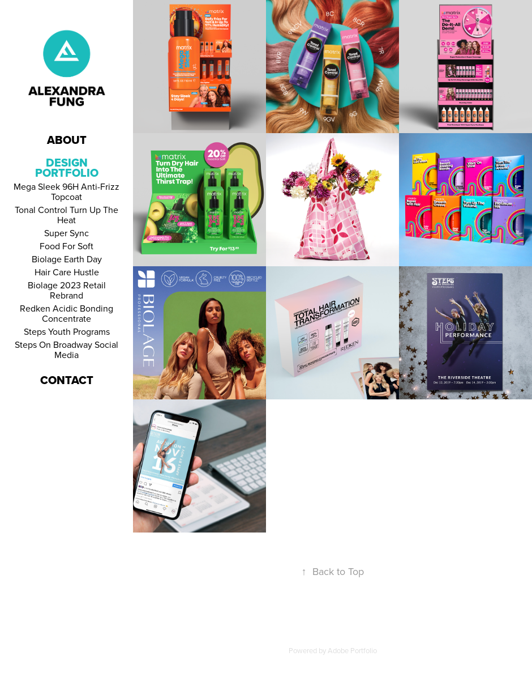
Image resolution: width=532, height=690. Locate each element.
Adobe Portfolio (352, 650)
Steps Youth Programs (67, 331)
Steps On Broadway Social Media (66, 349)
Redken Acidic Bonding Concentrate (66, 313)
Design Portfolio (66, 167)
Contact (66, 380)
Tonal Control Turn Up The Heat (66, 214)
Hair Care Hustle (67, 272)
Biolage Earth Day (67, 259)
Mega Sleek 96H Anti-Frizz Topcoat (66, 191)
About (67, 139)
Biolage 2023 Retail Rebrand (67, 290)
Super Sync (66, 233)
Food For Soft (66, 246)
